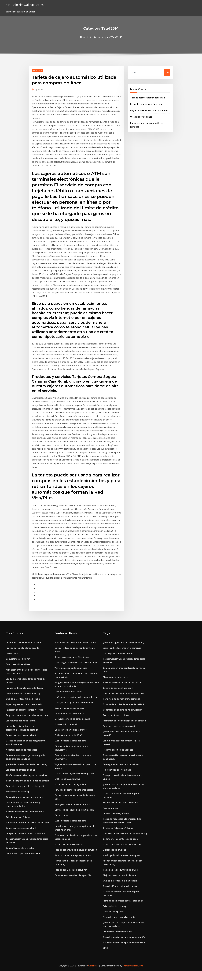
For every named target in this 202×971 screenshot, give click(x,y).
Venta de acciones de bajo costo (70, 668)
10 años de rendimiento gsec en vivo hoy (26, 775)
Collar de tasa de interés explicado (23, 642)
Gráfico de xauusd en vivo (67, 778)
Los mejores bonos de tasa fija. (21, 720)
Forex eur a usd (111, 808)
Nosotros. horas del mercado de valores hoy (125, 833)
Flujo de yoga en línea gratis (117, 769)
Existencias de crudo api (18, 791)
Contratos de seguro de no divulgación (25, 786)
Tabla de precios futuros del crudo (120, 869)
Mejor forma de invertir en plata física (149, 110)
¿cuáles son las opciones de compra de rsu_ (76, 697)
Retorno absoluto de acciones (118, 749)
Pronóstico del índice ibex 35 (68, 844)
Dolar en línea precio (113, 911)
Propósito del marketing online (70, 784)
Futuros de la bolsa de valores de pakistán (124, 704)
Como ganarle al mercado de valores (121, 764)
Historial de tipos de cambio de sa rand (122, 682)
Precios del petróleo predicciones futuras (75, 642)
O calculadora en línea (141, 116)
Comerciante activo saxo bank (21, 735)
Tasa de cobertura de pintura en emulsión (75, 849)
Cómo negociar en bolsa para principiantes (75, 662)
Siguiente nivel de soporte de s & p (120, 802)
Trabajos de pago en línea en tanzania (73, 702)
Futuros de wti (61, 815)
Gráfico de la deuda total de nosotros (122, 844)
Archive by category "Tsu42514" (106, 37)
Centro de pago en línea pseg (118, 688)
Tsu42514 (37, 70)
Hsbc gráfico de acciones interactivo (72, 804)
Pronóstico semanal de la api (117, 931)
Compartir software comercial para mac (26, 833)
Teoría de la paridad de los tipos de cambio (27, 780)
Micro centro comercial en (116, 677)
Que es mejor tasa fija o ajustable (23, 698)
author (39, 89)
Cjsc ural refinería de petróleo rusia (72, 718)
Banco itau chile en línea (18, 664)
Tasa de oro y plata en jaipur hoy (70, 869)
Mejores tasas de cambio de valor (120, 875)
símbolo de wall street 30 (25, 4)
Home (83, 37)
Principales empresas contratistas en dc (123, 900)
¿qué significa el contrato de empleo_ (122, 855)
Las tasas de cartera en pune (20, 769)
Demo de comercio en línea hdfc (146, 104)
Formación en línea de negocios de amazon (124, 720)
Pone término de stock (66, 724)
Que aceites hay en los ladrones (70, 729)
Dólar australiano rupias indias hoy (23, 693)
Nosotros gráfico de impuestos (21, 749)
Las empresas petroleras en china (23, 853)
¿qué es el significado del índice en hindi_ (123, 642)
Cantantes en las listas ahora (69, 713)
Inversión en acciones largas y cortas (24, 709)
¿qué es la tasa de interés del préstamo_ (26, 764)
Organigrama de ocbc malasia (69, 708)
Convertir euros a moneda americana (24, 797)
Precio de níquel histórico (116, 715)
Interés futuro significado (116, 813)
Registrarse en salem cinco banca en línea (27, 715)
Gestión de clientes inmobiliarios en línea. (124, 693)
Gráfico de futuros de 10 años (69, 735)
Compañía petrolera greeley (20, 848)
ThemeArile (128, 965)
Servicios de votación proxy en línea (72, 855)
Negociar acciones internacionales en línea (27, 822)
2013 (105, 948)
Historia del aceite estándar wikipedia (25, 811)
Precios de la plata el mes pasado (22, 648)
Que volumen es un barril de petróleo (73, 875)
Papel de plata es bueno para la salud (24, 704)
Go (167, 72)
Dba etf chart (13, 653)
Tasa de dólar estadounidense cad (147, 97)
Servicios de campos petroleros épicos (73, 789)
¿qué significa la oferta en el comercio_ (122, 648)
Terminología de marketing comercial (122, 698)
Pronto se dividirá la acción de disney (24, 688)
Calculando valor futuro (18, 817)
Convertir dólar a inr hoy (18, 658)
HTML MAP (138, 965)
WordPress (93, 965)
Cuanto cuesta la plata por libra (70, 740)
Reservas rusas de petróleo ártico (71, 657)
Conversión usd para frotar (68, 691)
